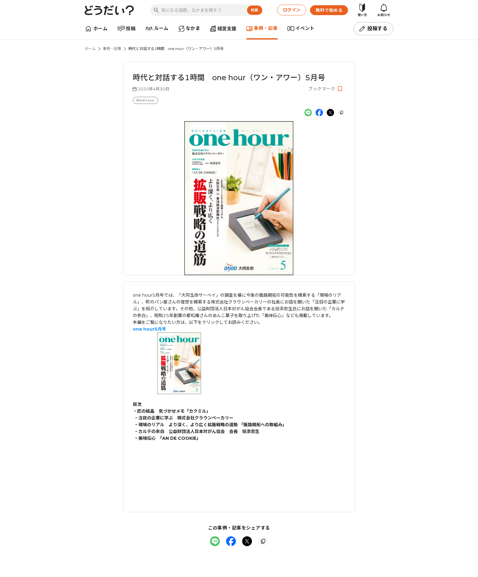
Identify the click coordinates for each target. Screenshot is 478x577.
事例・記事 (112, 48)
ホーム (90, 48)
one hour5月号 (149, 329)
